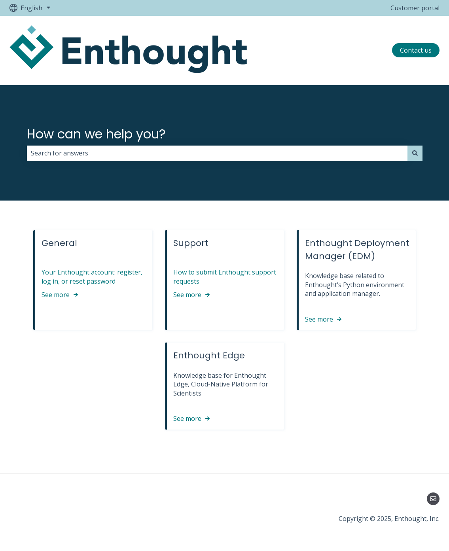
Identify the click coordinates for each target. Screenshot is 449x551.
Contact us (416, 50)
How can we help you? (96, 134)
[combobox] (217, 153)
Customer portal (415, 8)
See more (56, 294)
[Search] (414, 153)
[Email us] (433, 498)
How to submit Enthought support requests (224, 276)
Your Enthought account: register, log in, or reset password (92, 276)
